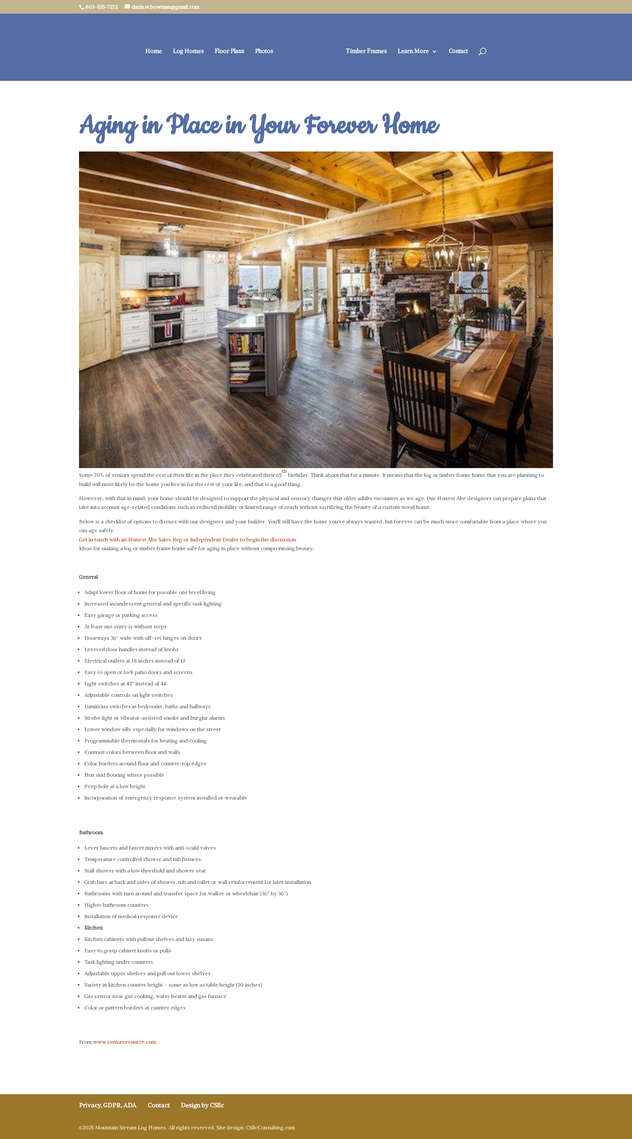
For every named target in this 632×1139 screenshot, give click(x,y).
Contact (458, 51)
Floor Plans (229, 51)
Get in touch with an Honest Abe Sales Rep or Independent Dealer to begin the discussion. (188, 539)
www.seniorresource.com (124, 1041)
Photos (264, 51)
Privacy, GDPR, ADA (107, 1105)
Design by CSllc (202, 1105)
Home (153, 51)
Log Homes (188, 51)
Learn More (413, 51)
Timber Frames (366, 51)
